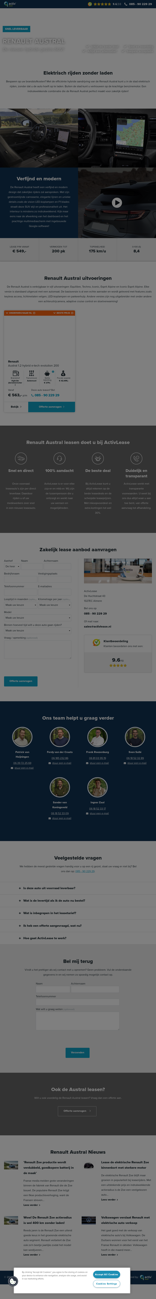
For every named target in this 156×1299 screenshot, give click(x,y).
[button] (13, 1281)
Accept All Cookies (106, 1274)
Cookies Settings (106, 1283)
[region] (72, 1280)
